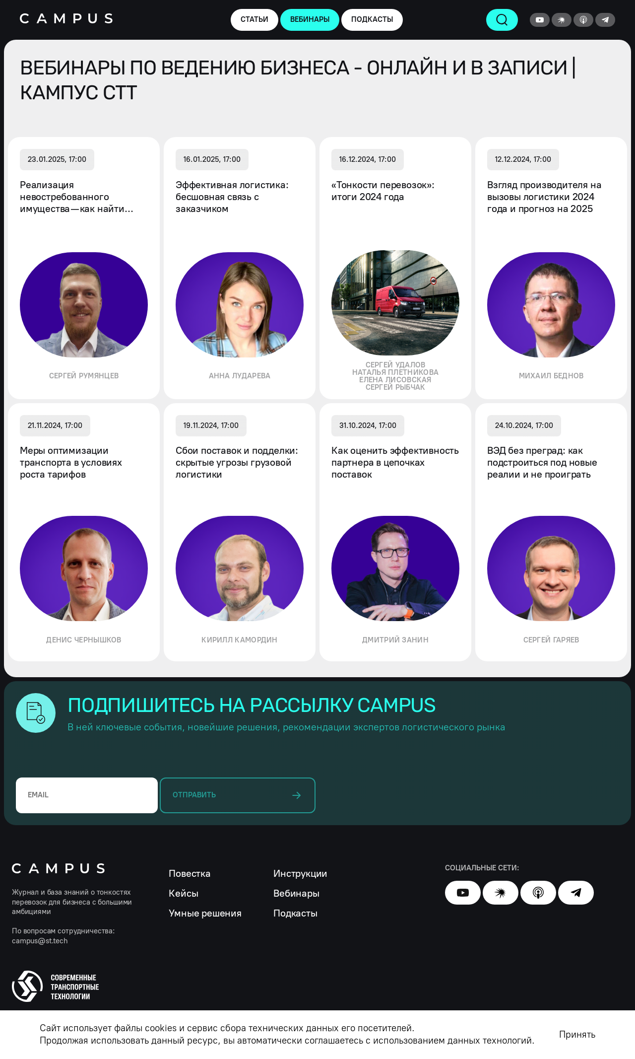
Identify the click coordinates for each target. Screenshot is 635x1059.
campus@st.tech (40, 940)
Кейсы (183, 893)
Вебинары (296, 893)
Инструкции (300, 873)
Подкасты (295, 913)
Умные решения (205, 913)
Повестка (189, 873)
